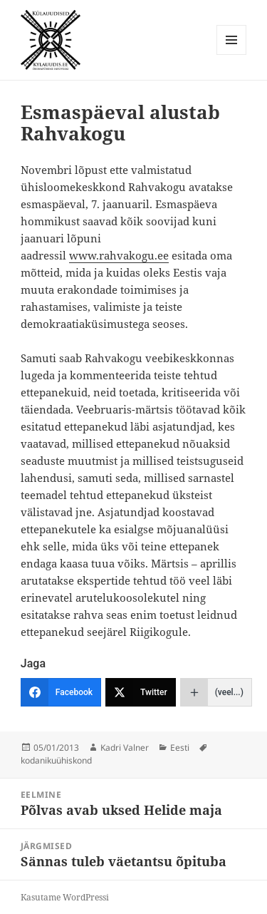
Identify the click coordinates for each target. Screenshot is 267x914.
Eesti (179, 747)
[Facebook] (61, 692)
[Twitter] (140, 692)
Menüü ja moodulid (231, 54)
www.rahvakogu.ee (119, 255)
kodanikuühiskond (56, 760)
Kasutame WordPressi (65, 897)
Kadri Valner (124, 747)
